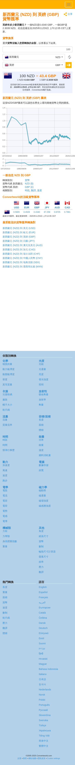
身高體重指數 (10, 541)
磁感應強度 (45, 505)
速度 (5, 475)
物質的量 (7, 364)
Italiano (43, 674)
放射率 (42, 399)
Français (43, 597)
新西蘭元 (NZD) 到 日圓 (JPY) (19, 241)
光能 (41, 364)
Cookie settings (53, 758)
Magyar (43, 664)
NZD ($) (29, 183)
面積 (41, 424)
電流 (5, 495)
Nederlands (45, 689)
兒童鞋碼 (7, 394)
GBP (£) (29, 187)
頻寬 (41, 470)
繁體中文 (43, 746)
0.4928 (27, 212)
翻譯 (33, 190)
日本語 (42, 679)
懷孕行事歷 (9, 450)
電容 (5, 500)
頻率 (41, 561)
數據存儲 (43, 465)
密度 (5, 379)
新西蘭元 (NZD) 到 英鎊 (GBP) (19, 236)
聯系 (25, 758)
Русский (43, 710)
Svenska (43, 720)
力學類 (6, 536)
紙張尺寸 (43, 536)
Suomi (42, 643)
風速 (5, 470)
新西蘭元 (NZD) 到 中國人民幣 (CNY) (23, 258)
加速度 (6, 465)
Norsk (42, 694)
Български (44, 607)
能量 (41, 445)
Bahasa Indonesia (48, 669)
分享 (68, 14)
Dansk (42, 623)
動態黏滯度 (9, 374)
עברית (42, 648)
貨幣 (27, 180)
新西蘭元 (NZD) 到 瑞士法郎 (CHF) (21, 253)
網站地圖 (32, 758)
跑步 (5, 480)
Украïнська (45, 730)
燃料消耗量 (45, 455)
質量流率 (7, 424)
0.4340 (37, 212)
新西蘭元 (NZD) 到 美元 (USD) (19, 228)
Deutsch (43, 628)
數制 (41, 546)
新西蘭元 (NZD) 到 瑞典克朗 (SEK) (21, 262)
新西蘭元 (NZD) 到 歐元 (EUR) (19, 232)
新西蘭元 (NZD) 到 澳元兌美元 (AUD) (23, 245)
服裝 (5, 399)
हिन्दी (41, 653)
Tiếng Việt (44, 735)
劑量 (41, 404)
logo (37, 4)
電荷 (5, 505)
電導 (5, 521)
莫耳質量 (7, 384)
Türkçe (42, 725)
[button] (34, 57)
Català (42, 612)
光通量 (42, 369)
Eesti (41, 638)
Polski (42, 699)
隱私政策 (41, 758)
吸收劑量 (43, 394)
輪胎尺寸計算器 (47, 551)
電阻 (5, 490)
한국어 (42, 684)
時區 (27, 190)
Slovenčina (45, 715)
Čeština (43, 617)
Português (44, 705)
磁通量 (42, 495)
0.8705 (57, 212)
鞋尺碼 (6, 409)
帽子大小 (7, 404)
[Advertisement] (37, 310)
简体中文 (43, 740)
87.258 (47, 212)
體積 (41, 430)
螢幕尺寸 (43, 556)
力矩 (5, 531)
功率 (41, 440)
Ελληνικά (43, 633)
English (43, 587)
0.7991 (67, 212)
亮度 (41, 374)
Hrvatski (43, 658)
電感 (5, 516)
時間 (5, 445)
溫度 (39, 190)
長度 (41, 419)
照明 (41, 384)
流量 (5, 419)
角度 (41, 531)
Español (43, 592)
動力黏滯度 (9, 369)
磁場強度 (43, 500)
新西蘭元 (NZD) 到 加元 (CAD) (19, 249)
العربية (42, 602)
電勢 (5, 511)
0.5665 (16, 212)
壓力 (41, 567)
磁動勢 (42, 490)
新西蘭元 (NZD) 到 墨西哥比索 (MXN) (23, 266)
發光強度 (43, 379)
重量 (5, 546)
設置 (19, 758)
